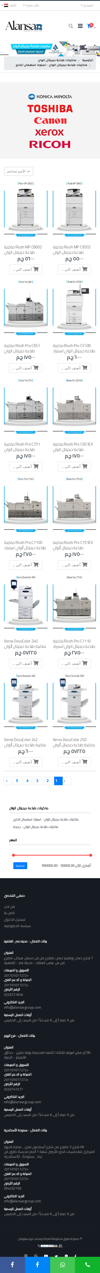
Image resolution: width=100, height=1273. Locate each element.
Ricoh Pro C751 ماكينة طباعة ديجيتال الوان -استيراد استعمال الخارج (22, 449)
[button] (70, 26)
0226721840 (13, 994)
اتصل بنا (9, 913)
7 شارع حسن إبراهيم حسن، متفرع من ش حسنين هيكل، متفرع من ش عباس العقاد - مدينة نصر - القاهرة (48, 960)
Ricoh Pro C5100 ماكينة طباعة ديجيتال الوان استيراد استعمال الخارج (74, 351)
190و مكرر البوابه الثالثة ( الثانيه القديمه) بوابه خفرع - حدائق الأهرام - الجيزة (47, 1054)
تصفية (20, 865)
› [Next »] (6, 780)
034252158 (12, 1188)
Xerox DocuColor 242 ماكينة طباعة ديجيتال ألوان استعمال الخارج (25, 745)
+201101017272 (16, 975)
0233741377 (13, 1089)
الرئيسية (87, 60)
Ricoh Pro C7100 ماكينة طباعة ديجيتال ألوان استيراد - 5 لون (25, 548)
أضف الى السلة (73, 269)
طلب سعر (33, 5)
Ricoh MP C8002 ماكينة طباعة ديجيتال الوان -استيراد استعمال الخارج (23, 252)
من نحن (9, 906)
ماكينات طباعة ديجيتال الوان (57, 60)
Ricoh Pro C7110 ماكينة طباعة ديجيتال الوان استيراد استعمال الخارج (74, 646)
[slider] (13, 855)
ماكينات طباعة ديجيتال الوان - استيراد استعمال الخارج (51, 65)
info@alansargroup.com (22, 1007)
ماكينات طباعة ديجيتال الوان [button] (28, 808)
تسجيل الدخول (14, 919)
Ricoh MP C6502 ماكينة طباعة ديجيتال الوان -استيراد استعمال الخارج (72, 252)
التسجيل (88, 5)
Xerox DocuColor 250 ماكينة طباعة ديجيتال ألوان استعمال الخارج (74, 745)
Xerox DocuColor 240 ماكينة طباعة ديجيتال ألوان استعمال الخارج (25, 646)
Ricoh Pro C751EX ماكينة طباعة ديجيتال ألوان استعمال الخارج (73, 548)
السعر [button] (13, 840)
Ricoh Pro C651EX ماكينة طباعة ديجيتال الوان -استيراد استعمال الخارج (73, 449)
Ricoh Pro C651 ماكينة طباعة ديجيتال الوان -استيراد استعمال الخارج (22, 351)
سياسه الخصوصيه (17, 926)
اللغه (10, 5)
